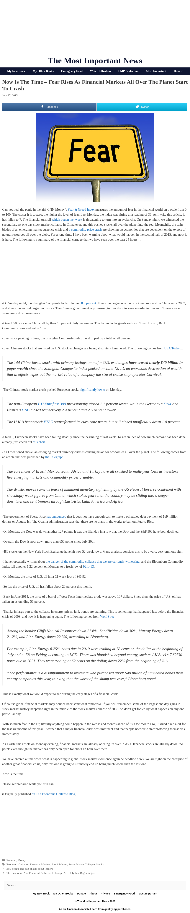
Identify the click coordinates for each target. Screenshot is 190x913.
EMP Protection (128, 71)
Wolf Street (107, 616)
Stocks (100, 864)
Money (22, 860)
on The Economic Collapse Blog (53, 794)
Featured (11, 860)
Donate (178, 71)
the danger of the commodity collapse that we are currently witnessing (93, 561)
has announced (56, 516)
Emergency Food (72, 71)
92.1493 (88, 566)
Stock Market (59, 864)
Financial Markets (40, 864)
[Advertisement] (95, 30)
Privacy (105, 893)
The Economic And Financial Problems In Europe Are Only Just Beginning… (50, 872)
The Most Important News (95, 60)
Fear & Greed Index (81, 209)
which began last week (67, 219)
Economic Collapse (17, 864)
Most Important (156, 71)
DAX (167, 404)
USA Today (172, 348)
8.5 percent (88, 303)
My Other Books (43, 71)
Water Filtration (100, 71)
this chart (39, 442)
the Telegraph (54, 457)
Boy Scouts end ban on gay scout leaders (29, 868)
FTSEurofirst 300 (52, 404)
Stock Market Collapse (82, 864)
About (93, 893)
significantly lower (92, 389)
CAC (26, 410)
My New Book (16, 71)
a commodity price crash (85, 229)
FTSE (48, 422)
